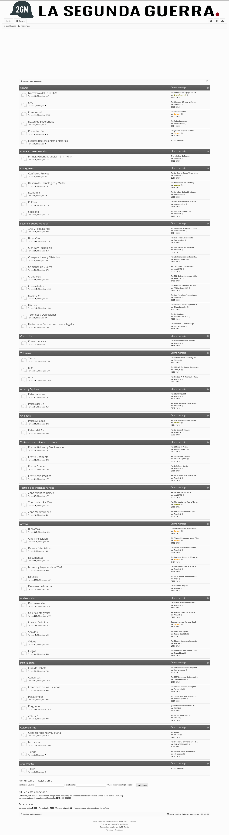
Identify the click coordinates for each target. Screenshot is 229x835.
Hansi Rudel (179, 124)
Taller (31, 769)
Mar (30, 367)
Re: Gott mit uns (178, 314)
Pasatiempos (36, 696)
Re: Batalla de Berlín (179, 466)
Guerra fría (26, 336)
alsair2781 (178, 269)
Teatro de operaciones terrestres (38, 442)
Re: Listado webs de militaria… (184, 751)
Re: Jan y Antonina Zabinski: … (184, 266)
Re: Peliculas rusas (179, 121)
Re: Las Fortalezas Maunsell (182, 247)
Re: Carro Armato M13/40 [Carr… (184, 358)
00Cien (176, 735)
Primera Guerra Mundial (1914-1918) (50, 156)
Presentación (36, 131)
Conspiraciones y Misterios (44, 257)
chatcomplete (179, 195)
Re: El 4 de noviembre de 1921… (184, 202)
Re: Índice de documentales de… (184, 603)
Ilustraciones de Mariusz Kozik (183, 622)
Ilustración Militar (38, 622)
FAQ (30, 102)
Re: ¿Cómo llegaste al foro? (182, 131)
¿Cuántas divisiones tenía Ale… (184, 706)
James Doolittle (180, 634)
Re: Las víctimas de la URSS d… (184, 567)
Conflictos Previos (38, 173)
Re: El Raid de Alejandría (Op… (184, 511)
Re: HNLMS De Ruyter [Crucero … (185, 367)
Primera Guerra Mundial (33, 151)
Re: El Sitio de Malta (179, 447)
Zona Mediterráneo (39, 512)
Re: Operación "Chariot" (181, 456)
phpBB (108, 821)
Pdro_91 (177, 370)
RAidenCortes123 (181, 288)
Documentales (36, 603)
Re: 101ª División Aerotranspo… (184, 420)
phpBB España (123, 827)
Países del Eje (36, 404)
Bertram (177, 114)
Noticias (33, 576)
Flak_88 (177, 643)
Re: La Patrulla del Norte (181, 492)
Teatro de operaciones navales (37, 487)
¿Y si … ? (33, 716)
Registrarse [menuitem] (223, 21)
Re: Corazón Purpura (179, 586)
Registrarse (25, 26)
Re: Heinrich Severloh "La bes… (184, 286)
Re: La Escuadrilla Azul (180, 430)
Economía (34, 192)
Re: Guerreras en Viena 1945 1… (184, 742)
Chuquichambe (180, 307)
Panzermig (178, 689)
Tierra (31, 358)
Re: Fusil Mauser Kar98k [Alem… (184, 403)
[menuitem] (210, 21)
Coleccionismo (28, 727)
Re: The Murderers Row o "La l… (184, 502)
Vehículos (25, 352)
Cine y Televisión (38, 538)
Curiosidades (36, 286)
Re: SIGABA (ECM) (178, 394)
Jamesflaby (104, 808)
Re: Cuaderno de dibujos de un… (185, 228)
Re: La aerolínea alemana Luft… (184, 576)
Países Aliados (36, 394)
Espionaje (34, 295)
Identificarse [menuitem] (217, 21)
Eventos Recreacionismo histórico (48, 141)
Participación (27, 662)
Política (32, 202)
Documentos (35, 557)
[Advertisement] (114, 52)
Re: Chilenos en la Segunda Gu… (185, 305)
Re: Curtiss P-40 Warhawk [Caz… (184, 377)
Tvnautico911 (179, 231)
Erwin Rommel (180, 95)
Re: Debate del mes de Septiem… (185, 667)
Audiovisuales (28, 598)
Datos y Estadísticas (39, 548)
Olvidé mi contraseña (115, 785)
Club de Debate (37, 668)
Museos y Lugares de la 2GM (45, 567)
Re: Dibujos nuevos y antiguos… (184, 687)
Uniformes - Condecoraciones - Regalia (51, 324)
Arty (109, 824)
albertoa (177, 423)
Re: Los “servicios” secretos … (184, 295)
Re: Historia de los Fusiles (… (183, 183)
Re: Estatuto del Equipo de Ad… (184, 93)
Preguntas (34, 706)
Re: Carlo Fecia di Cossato (182, 238)
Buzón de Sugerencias (41, 121)
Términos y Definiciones (42, 314)
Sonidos (33, 632)
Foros (21, 21)
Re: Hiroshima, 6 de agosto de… (184, 475)
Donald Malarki (180, 680)
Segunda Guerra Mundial (34, 223)
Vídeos (32, 641)
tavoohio (177, 104)
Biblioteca (34, 529)
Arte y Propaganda (39, 228)
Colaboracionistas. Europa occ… (184, 528)
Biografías (34, 238)
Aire (30, 377)
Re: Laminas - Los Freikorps (182, 324)
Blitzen (176, 360)
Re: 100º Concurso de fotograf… (184, 677)
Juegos (32, 651)
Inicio (8, 21)
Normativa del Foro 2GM (42, 93)
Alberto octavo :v (181, 317)
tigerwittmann (179, 326)
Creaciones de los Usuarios (44, 687)
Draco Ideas (179, 653)
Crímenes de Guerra (40, 267)
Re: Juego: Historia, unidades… (184, 696)
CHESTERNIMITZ (181, 744)
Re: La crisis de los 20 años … (183, 192)
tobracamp (178, 754)
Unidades (25, 415)
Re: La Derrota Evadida (180, 715)
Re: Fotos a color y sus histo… (183, 612)
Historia (32, 305)
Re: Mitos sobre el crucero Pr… (184, 341)
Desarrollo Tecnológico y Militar (46, 183)
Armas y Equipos (29, 389)
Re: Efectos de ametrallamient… (184, 641)
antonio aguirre (180, 259)
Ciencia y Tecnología (40, 248)
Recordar (130, 785)
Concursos (34, 677)
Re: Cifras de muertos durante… (184, 548)
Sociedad (33, 212)
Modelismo (34, 742)
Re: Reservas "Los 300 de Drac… (184, 650)
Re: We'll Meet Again (179, 631)
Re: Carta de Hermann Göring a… (185, 557)
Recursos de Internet (40, 586)
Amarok (177, 588)
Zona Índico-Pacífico (40, 502)
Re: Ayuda (175, 732)
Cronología (34, 276)
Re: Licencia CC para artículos (183, 102)
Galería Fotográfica (39, 613)
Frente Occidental (38, 457)
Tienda (32, 752)
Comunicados (36, 112)
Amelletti (177, 159)
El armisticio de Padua (180, 156)
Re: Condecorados (178, 112)
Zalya (176, 579)
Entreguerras (27, 168)
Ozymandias (179, 240)
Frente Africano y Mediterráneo (46, 447)
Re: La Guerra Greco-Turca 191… (184, 173)
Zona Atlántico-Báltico (41, 493)
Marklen (177, 185)
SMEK (176, 708)
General (24, 87)
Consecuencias (37, 341)
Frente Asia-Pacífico (39, 476)
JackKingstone (180, 699)
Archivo (24, 523)
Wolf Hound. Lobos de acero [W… (185, 538)
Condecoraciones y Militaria (44, 733)
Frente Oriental (37, 466)
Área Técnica (27, 763)
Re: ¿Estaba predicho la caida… (184, 257)
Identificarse (11, 26)
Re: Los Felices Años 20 (181, 211)
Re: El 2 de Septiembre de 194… (184, 276)
